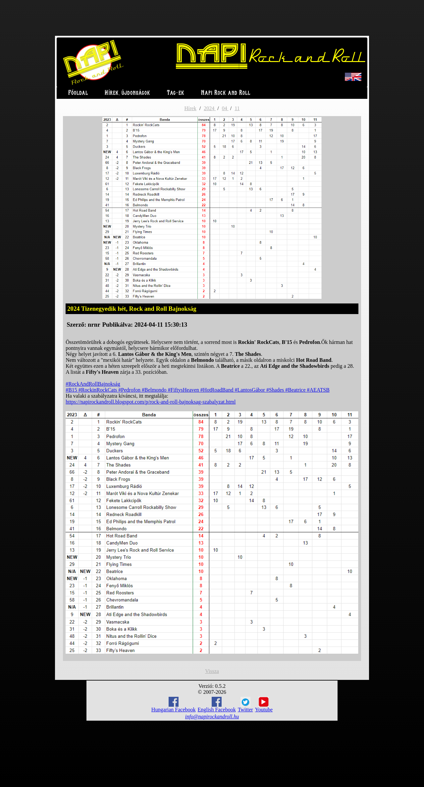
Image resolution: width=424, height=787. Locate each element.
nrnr (94, 324)
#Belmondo (155, 390)
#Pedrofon (130, 390)
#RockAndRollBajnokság (93, 384)
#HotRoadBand (217, 390)
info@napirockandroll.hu (212, 716)
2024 (210, 108)
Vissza (212, 671)
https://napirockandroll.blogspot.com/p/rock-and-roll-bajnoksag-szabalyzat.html (151, 402)
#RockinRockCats (98, 390)
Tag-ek (176, 93)
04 (225, 108)
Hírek (190, 108)
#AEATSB (318, 390)
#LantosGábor (250, 390)
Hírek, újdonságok (127, 93)
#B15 (72, 390)
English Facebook (217, 704)
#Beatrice (296, 390)
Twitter (245, 705)
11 (237, 108)
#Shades (275, 390)
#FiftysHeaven (184, 390)
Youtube (264, 705)
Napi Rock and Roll (225, 93)
